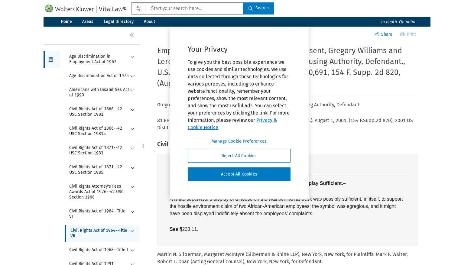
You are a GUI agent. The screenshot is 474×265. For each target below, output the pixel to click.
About (149, 21)
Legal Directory (119, 21)
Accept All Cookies (239, 174)
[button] (52, 59)
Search (258, 8)
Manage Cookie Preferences (239, 141)
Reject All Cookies (239, 155)
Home (66, 21)
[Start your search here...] (187, 8)
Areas (87, 21)
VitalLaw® (113, 9)
